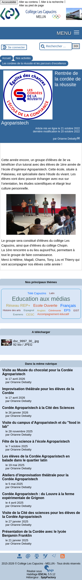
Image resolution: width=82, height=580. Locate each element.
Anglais (41, 310)
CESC (30, 314)
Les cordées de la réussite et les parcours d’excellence (34, 63)
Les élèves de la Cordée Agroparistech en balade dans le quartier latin (36, 458)
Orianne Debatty (67, 138)
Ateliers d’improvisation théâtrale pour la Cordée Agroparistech (35, 477)
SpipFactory (48, 577)
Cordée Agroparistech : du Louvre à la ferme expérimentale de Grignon (38, 496)
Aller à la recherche (52, 2)
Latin (51, 293)
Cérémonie (55, 310)
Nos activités (23, 58)
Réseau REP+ (18, 305)
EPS (67, 310)
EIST (76, 310)
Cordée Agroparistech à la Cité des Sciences (38, 408)
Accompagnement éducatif (53, 314)
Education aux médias (41, 299)
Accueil (6, 58)
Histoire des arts (12, 310)
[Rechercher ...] (55, 46)
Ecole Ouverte (45, 305)
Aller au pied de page (31, 5)
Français (68, 305)
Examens (18, 314)
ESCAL (42, 574)
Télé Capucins (37, 293)
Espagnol (29, 310)
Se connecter (16, 47)
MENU (64, 33)
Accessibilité (9, 2)
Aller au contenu (28, 2)
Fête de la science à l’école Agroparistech (36, 441)
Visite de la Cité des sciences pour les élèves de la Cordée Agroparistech (41, 515)
